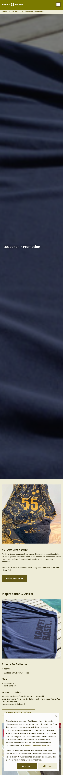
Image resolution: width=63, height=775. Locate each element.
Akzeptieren (27, 766)
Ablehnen (47, 766)
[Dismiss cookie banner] (56, 716)
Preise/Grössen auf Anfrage (18, 712)
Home (4, 12)
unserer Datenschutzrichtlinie (38, 746)
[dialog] (31, 742)
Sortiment (16, 12)
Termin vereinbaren (14, 578)
